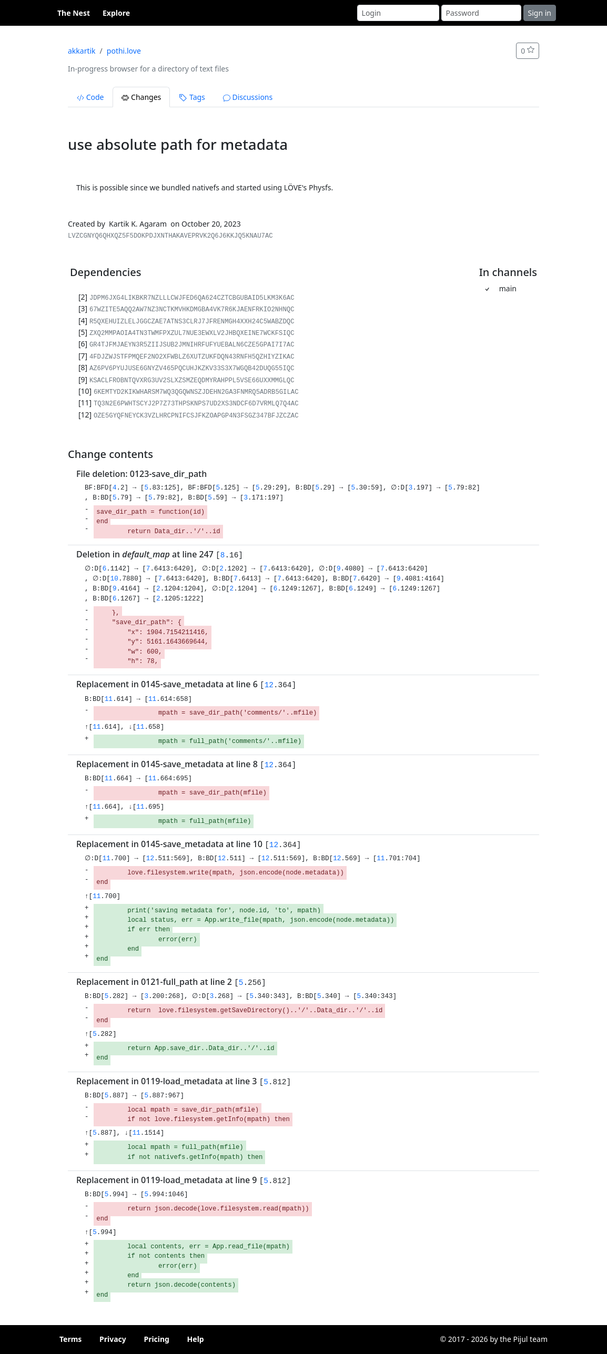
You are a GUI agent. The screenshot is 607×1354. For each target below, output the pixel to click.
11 (109, 699)
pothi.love (124, 51)
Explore (116, 13)
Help (195, 1339)
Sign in (539, 13)
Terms (70, 1339)
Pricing (156, 1339)
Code (90, 97)
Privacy (112, 1339)
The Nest (73, 13)
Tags (192, 97)
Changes (141, 97)
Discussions (247, 97)
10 (116, 579)
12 (269, 685)
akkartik (82, 51)
